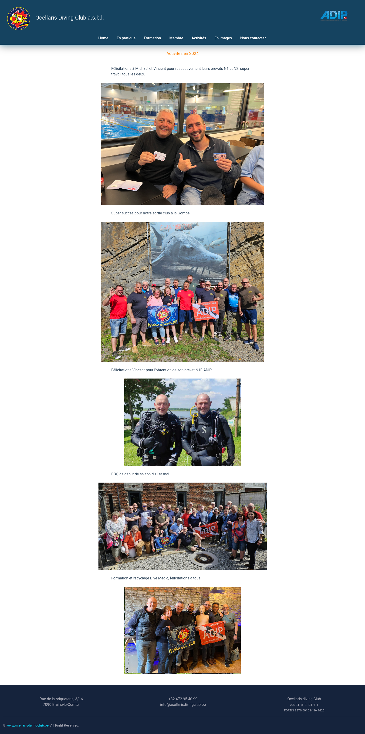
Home (103, 38)
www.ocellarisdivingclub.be (28, 725)
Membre (176, 38)
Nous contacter (253, 38)
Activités (199, 38)
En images (223, 38)
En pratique (126, 38)
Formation (152, 38)
